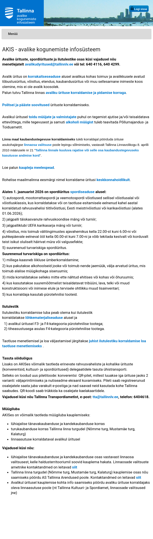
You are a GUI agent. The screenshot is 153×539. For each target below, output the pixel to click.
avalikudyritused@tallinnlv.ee (49, 64)
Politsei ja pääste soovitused (25, 105)
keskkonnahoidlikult (113, 180)
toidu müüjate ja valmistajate (52, 117)
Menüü (13, 34)
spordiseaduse (82, 192)
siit (74, 467)
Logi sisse (139, 9)
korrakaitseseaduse (44, 76)
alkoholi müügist (79, 122)
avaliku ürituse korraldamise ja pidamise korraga (86, 92)
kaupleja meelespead (36, 167)
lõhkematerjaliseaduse (44, 317)
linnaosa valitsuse (37, 145)
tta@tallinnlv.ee (105, 397)
